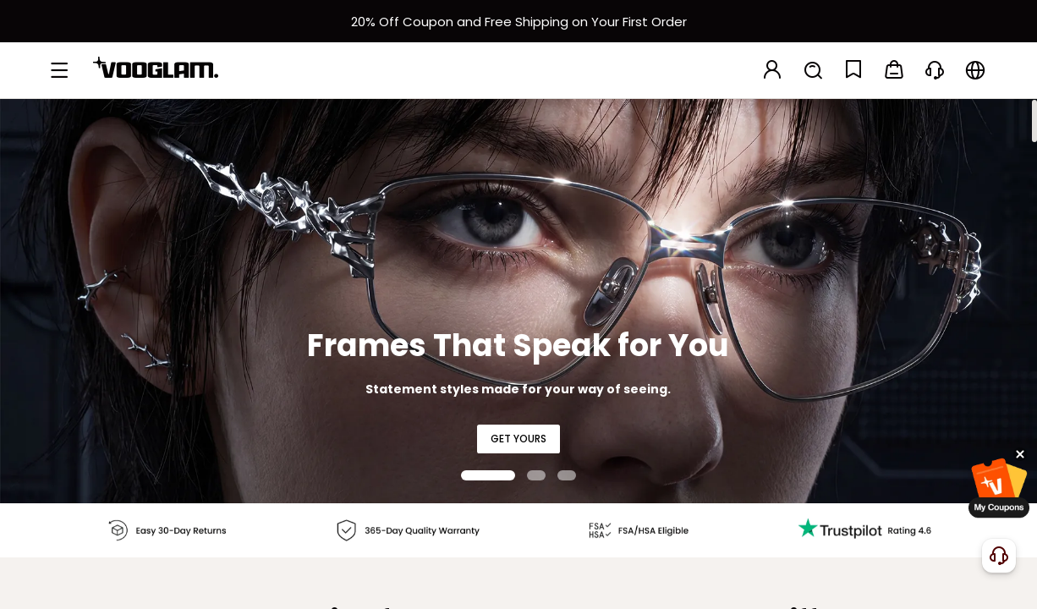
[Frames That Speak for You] (518, 300)
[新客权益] (518, 21)
